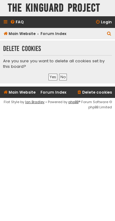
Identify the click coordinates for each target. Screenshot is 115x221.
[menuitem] (17, 22)
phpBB (73, 101)
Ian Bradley (34, 101)
